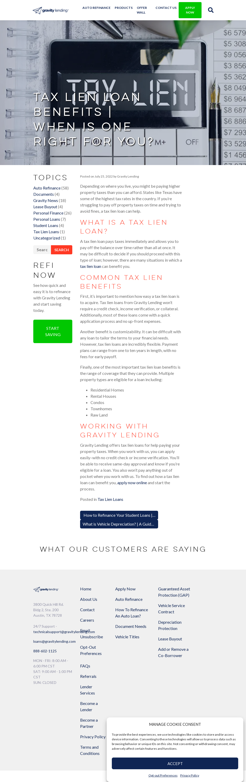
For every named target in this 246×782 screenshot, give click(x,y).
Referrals (193, 556)
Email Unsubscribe (91, 591)
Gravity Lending (127, 188)
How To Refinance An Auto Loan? (127, 573)
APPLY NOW (188, 10)
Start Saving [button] (53, 344)
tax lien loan (104, 256)
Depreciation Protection (162, 595)
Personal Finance (48, 224)
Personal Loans (46, 231)
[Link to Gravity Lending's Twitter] (177, 674)
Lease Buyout (45, 218)
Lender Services (192, 570)
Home (85, 546)
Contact (87, 567)
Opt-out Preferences (163, 775)
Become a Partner (194, 603)
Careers (87, 577)
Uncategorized (46, 249)
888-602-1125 (45, 609)
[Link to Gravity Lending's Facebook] (163, 674)
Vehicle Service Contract (163, 578)
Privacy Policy (189, 775)
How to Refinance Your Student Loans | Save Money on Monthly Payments (149, 472)
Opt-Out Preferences (91, 608)
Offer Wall (144, 10)
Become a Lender (194, 587)
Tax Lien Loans (46, 243)
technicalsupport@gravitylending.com (64, 589)
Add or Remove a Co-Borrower (162, 625)
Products (125, 8)
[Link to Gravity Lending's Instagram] (205, 674)
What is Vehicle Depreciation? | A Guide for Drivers (128, 481)
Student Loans (45, 237)
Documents (43, 206)
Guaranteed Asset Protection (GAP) (160, 556)
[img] (210, 10)
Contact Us (165, 8)
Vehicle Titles (127, 606)
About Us (88, 556)
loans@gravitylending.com (54, 599)
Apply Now (125, 546)
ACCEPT (175, 763)
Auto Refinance (98, 8)
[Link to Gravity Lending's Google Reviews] (191, 674)
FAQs (190, 546)
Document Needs (124, 593)
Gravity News (45, 212)
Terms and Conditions (195, 630)
